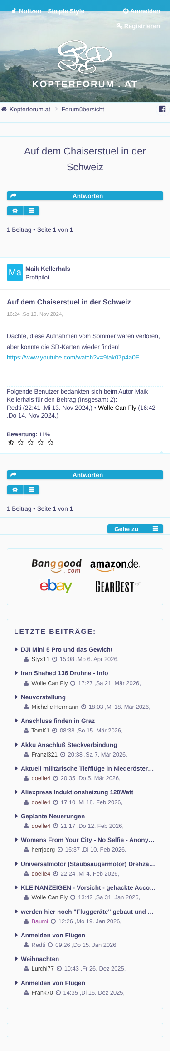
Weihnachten (40, 959)
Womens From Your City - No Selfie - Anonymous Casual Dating (88, 840)
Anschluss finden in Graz (58, 720)
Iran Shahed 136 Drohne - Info (64, 673)
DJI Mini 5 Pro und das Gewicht (66, 649)
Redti (14, 407)
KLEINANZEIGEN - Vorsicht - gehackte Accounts (88, 887)
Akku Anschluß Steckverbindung (69, 745)
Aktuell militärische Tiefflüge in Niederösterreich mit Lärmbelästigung (88, 768)
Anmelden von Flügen (53, 935)
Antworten (88, 196)
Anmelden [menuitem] (145, 11)
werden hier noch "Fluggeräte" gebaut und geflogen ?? (88, 911)
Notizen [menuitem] (25, 11)
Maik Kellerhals (47, 268)
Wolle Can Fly (117, 407)
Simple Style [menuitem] (66, 11)
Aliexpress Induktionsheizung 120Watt (77, 792)
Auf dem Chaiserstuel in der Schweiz (69, 302)
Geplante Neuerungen (53, 816)
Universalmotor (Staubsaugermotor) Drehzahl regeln (88, 864)
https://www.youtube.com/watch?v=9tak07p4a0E (73, 357)
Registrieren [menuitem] (142, 26)
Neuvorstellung (43, 697)
